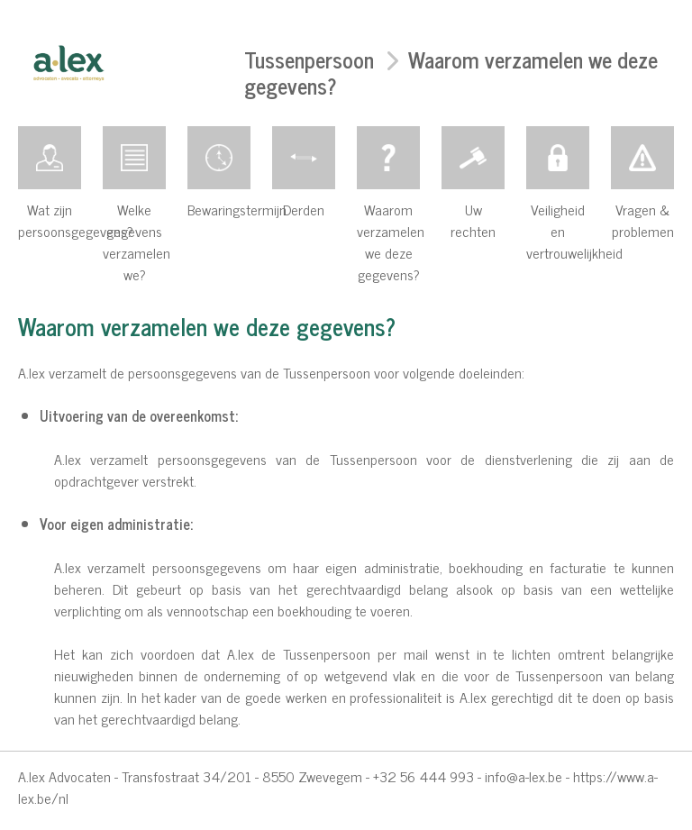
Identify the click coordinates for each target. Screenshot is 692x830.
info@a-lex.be (523, 776)
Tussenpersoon (309, 59)
